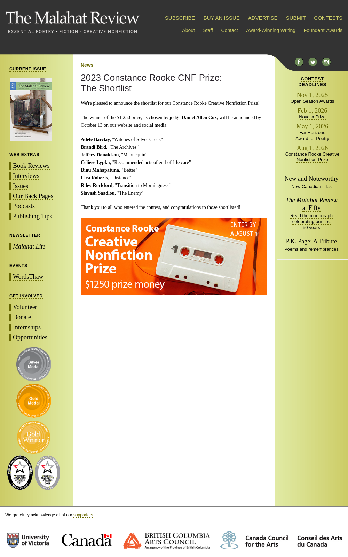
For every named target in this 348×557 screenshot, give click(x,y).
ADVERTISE (263, 18)
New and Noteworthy (312, 178)
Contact (229, 30)
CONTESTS (328, 18)
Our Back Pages (33, 196)
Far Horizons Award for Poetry (312, 135)
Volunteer (25, 307)
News (87, 65)
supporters (83, 514)
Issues (20, 185)
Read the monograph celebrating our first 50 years (311, 221)
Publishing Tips (32, 216)
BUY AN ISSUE (222, 18)
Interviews (26, 175)
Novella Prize (312, 116)
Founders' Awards (323, 30)
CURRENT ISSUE (27, 68)
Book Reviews (31, 165)
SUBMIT (296, 18)
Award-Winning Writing (270, 30)
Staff (208, 30)
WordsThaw (28, 276)
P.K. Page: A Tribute (311, 241)
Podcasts (24, 206)
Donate (22, 317)
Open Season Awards (312, 101)
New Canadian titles (311, 186)
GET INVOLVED (26, 295)
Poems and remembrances (311, 249)
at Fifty (312, 204)
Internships (27, 327)
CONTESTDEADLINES (312, 81)
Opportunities (30, 337)
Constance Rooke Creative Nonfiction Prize (312, 157)
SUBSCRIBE (180, 18)
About (188, 30)
